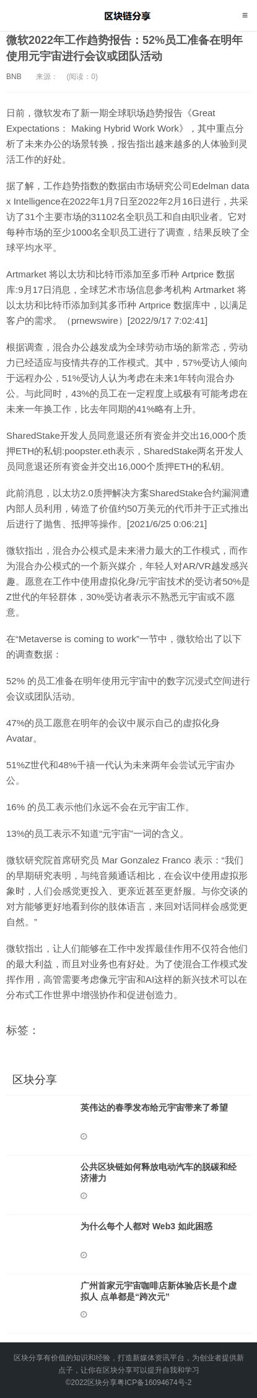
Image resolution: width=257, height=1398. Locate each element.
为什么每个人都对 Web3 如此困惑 (146, 1226)
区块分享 (128, 15)
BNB (14, 76)
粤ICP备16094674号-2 (154, 1382)
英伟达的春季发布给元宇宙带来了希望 (154, 1107)
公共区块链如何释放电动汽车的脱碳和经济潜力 (159, 1172)
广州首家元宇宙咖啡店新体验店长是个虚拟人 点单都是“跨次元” (159, 1291)
